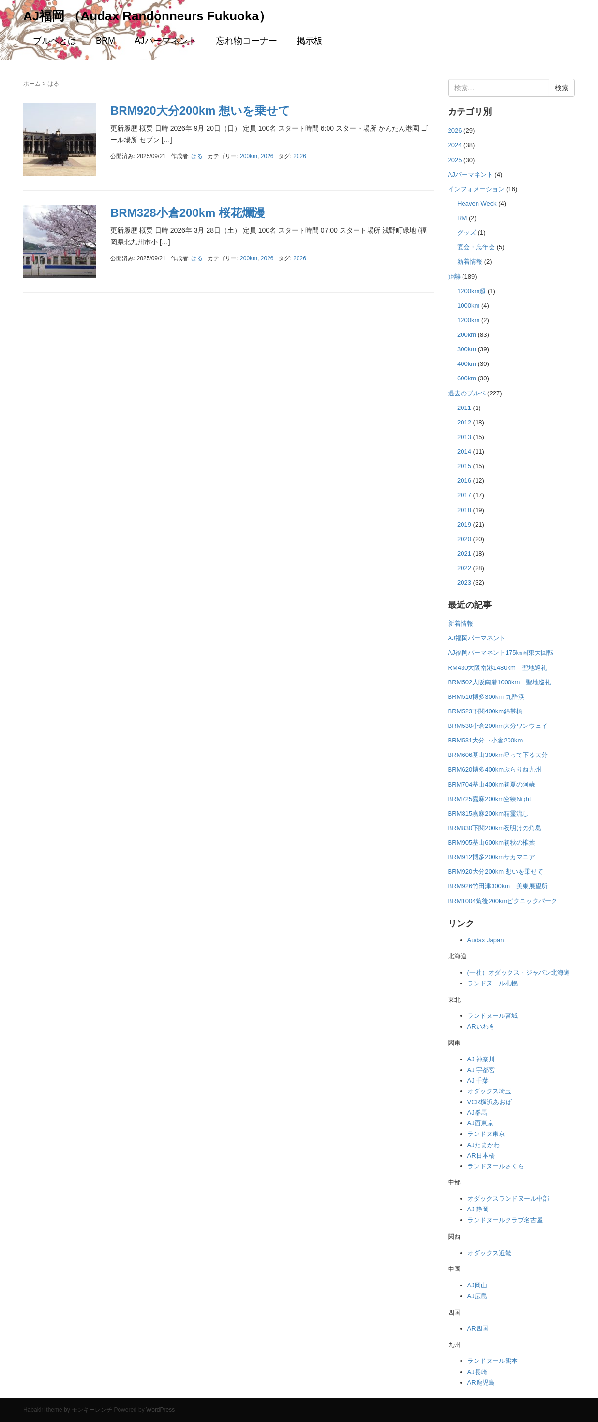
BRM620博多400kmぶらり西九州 (495, 769)
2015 (464, 465)
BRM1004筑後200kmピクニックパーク (503, 901)
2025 (455, 160)
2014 (464, 451)
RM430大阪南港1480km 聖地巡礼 (497, 667)
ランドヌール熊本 (492, 1360)
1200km (468, 320)
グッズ (466, 232)
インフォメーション (476, 189)
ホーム (32, 83)
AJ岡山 (477, 1285)
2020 (464, 539)
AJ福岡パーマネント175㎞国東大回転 (501, 652)
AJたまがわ (483, 1145)
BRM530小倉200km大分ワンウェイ (498, 725)
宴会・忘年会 (476, 247)
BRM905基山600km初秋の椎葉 (492, 842)
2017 (464, 495)
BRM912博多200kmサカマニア (492, 857)
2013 (464, 436)
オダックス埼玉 (489, 1091)
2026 (267, 156)
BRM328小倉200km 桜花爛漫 (187, 212)
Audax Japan (485, 940)
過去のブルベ (467, 393)
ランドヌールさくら (495, 1166)
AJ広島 (477, 1296)
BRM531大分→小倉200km (485, 740)
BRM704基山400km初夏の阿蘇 (492, 784)
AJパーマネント (166, 40)
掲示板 (310, 40)
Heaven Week (477, 203)
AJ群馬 (477, 1112)
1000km (468, 305)
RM (462, 218)
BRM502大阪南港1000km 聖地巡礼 (500, 682)
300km (466, 349)
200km (248, 156)
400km (466, 363)
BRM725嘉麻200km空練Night (489, 798)
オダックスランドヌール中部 (508, 1198)
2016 (464, 480)
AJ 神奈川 (481, 1059)
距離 (454, 276)
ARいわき (481, 1026)
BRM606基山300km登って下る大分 (498, 754)
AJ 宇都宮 (481, 1070)
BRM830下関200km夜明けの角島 (495, 828)
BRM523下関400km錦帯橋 (485, 711)
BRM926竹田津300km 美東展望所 (498, 886)
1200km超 (471, 291)
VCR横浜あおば (489, 1101)
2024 (455, 145)
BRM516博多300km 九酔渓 (486, 696)
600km (466, 378)
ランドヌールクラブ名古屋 (505, 1220)
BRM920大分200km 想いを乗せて (200, 110)
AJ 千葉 (478, 1080)
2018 (464, 510)
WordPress (160, 1410)
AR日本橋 (481, 1155)
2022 (464, 568)
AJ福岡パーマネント (477, 638)
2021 (464, 553)
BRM (105, 40)
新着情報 (469, 261)
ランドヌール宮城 (492, 1015)
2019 (464, 524)
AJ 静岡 (478, 1209)
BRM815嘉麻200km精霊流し (488, 813)
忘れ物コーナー (246, 40)
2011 (464, 407)
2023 (464, 582)
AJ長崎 (477, 1372)
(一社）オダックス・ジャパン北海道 (518, 972)
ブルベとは (54, 40)
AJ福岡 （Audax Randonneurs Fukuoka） (147, 16)
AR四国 (478, 1328)
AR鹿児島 (481, 1382)
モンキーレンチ (92, 1410)
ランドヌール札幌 (492, 983)
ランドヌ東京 (486, 1133)
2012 (464, 422)
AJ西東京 (480, 1123)
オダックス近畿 (489, 1252)
